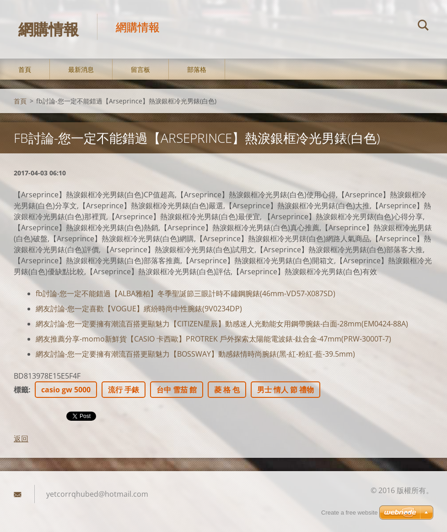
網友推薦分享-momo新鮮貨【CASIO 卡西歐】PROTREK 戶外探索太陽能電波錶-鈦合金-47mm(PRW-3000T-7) (213, 339)
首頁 (24, 69)
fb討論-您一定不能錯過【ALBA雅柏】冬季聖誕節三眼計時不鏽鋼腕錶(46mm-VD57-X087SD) (185, 293)
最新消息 (81, 69)
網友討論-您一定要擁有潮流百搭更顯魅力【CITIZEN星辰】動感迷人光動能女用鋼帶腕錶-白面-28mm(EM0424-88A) (222, 324)
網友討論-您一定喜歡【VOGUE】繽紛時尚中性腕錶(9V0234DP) (139, 309)
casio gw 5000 (66, 390)
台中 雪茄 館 (176, 390)
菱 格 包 (227, 390)
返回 (21, 439)
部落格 (196, 69)
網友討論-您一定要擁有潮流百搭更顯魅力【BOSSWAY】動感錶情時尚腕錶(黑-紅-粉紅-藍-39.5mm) (195, 354)
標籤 (21, 390)
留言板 (140, 69)
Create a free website (349, 512)
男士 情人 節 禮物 (285, 390)
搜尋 (423, 26)
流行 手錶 (123, 390)
